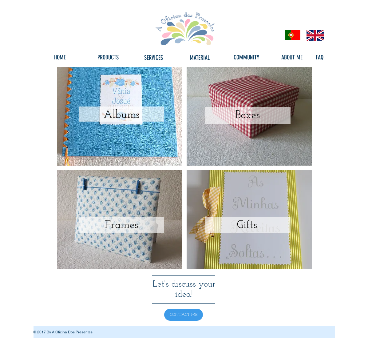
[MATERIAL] (200, 57)
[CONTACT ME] (183, 315)
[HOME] (60, 57)
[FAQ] (319, 57)
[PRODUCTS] (108, 57)
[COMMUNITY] (246, 57)
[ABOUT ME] (292, 57)
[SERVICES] (154, 57)
